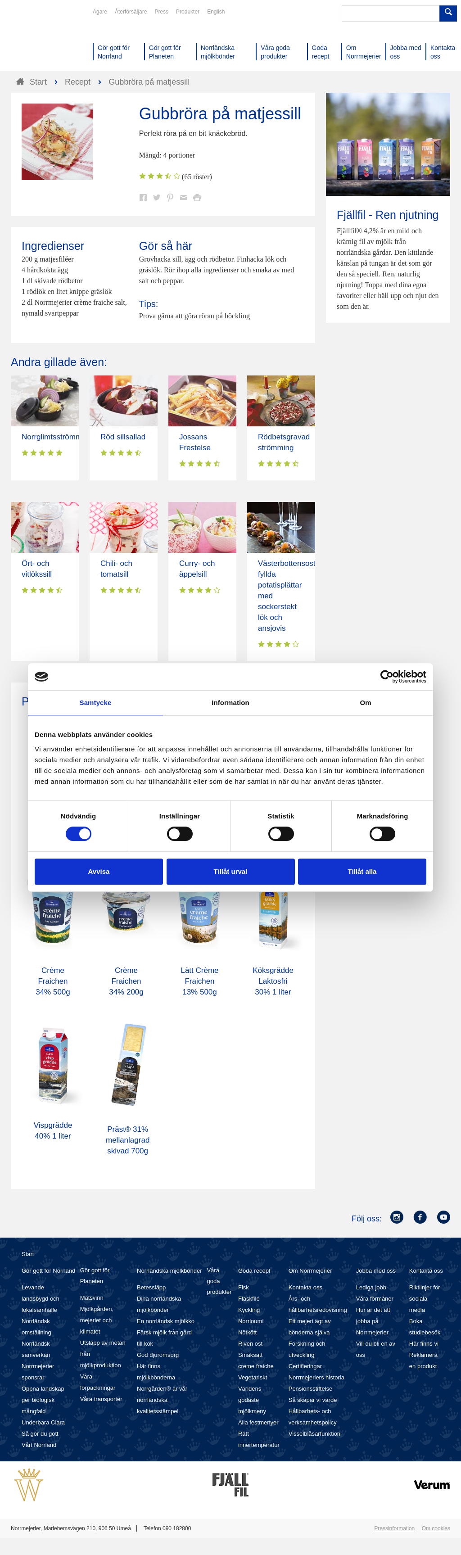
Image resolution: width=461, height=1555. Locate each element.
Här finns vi (423, 1343)
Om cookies (436, 1528)
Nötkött (247, 1332)
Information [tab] (230, 702)
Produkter (187, 12)
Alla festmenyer (258, 1422)
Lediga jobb (371, 1287)
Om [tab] (365, 702)
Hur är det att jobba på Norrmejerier (373, 1321)
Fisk (243, 1287)
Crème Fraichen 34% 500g (53, 981)
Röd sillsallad (122, 437)
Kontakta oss (305, 1287)
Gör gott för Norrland (48, 1270)
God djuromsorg (158, 1355)
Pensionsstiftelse (311, 1388)
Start (28, 1254)
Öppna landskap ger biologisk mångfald (43, 1400)
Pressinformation (394, 1528)
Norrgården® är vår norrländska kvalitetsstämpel (162, 1400)
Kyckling (249, 1309)
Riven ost (250, 1343)
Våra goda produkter (219, 1281)
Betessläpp (151, 1287)
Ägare (100, 12)
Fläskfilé (249, 1298)
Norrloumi (250, 1321)
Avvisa (99, 871)
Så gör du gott (40, 1433)
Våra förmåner (374, 1298)
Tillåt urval (231, 871)
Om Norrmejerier (310, 1270)
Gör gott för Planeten (95, 1275)
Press (161, 12)
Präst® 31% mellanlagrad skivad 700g (127, 1140)
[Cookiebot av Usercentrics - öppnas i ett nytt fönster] (387, 676)
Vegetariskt (252, 1377)
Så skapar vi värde (313, 1400)
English (216, 12)
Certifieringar (305, 1366)
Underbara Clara (43, 1422)
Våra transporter (101, 1399)
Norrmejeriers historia (316, 1377)
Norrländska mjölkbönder (169, 1270)
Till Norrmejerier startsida (45, 39)
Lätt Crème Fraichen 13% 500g (199, 981)
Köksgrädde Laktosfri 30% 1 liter (273, 981)
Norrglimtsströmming (57, 437)
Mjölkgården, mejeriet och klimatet (96, 1320)
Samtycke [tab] (96, 702)
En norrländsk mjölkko (165, 1321)
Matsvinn (92, 1297)
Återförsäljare (131, 12)
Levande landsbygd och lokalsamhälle (40, 1298)
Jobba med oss (376, 1270)
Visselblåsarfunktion (314, 1433)
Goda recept (254, 1270)
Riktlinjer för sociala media (424, 1298)
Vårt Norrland (39, 1445)
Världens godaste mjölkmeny (252, 1400)
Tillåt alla (362, 871)
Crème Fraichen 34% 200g (126, 981)
